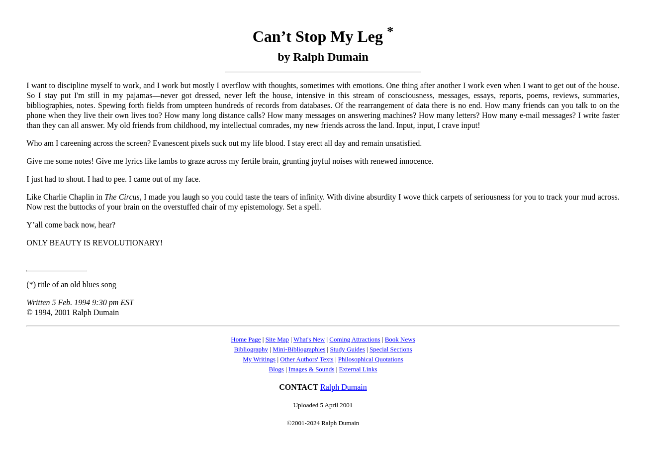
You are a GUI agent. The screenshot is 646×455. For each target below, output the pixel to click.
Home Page (246, 339)
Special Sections (390, 349)
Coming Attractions (354, 339)
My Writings (259, 359)
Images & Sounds (311, 369)
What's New (309, 339)
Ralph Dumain (343, 387)
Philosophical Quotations (370, 359)
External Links (358, 369)
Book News (400, 339)
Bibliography (251, 349)
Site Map (277, 339)
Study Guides (347, 349)
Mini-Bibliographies (299, 349)
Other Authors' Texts (306, 359)
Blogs (276, 369)
